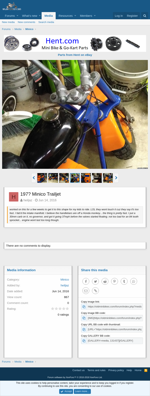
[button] (17, 15)
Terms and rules (96, 370)
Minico (65, 279)
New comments (26, 22)
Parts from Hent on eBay (75, 54)
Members (86, 15)
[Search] (144, 15)
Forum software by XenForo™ (75, 377)
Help (129, 370)
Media (49, 15)
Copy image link (90, 301)
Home (138, 370)
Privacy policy (116, 370)
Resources (66, 15)
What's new (29, 15)
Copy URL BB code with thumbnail (100, 324)
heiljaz (27, 200)
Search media (46, 22)
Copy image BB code (93, 313)
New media (8, 22)
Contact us (78, 370)
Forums (10, 15)
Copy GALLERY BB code (95, 335)
